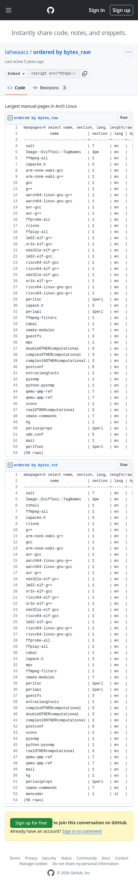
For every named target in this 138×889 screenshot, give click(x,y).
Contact (121, 858)
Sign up (121, 10)
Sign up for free (31, 823)
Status (66, 858)
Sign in (97, 10)
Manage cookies (34, 863)
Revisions (50, 88)
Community (87, 858)
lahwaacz (17, 52)
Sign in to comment (82, 831)
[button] (84, 73)
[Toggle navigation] (8, 10)
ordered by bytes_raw (62, 52)
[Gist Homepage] (50, 10)
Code (16, 88)
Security (49, 858)
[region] (69, 290)
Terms (15, 858)
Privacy (31, 858)
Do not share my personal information (85, 863)
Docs (106, 858)
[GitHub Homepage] (51, 873)
